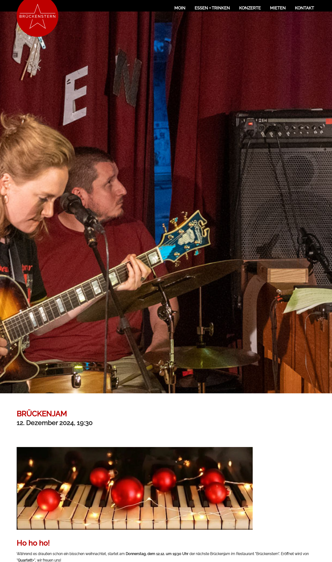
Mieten (278, 8)
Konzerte (250, 8)
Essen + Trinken (212, 8)
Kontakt (304, 8)
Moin (179, 8)
